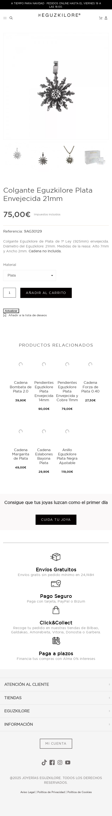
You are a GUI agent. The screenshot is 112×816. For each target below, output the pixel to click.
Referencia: (13, 231)
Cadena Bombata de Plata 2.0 (21, 386)
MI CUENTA (56, 743)
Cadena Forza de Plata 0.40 (90, 386)
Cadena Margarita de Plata (20, 454)
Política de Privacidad (51, 792)
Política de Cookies (79, 792)
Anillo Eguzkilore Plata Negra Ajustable (67, 456)
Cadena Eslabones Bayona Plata (44, 456)
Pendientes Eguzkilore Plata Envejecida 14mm (44, 391)
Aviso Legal (27, 792)
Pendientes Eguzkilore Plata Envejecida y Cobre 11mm (67, 391)
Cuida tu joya (56, 520)
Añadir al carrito (46, 293)
